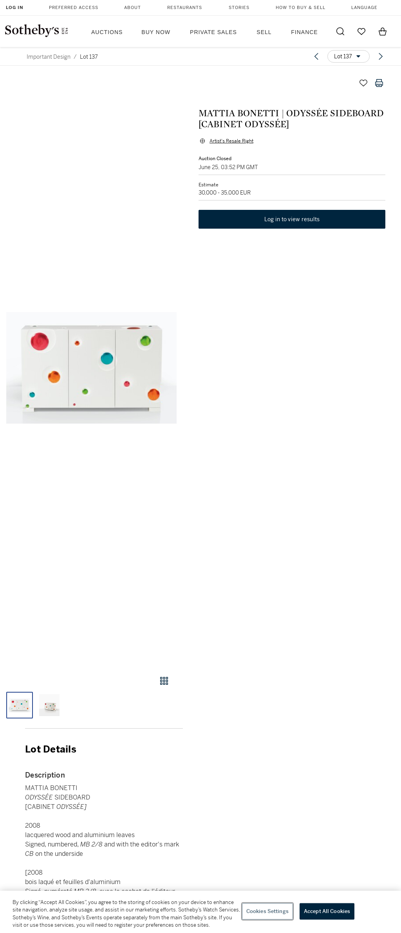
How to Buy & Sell (300, 7)
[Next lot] (380, 56)
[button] (91, 368)
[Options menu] (348, 56)
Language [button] (364, 7)
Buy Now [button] (155, 32)
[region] (200, 912)
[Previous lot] (316, 56)
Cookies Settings (267, 911)
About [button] (132, 7)
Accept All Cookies (327, 911)
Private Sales (213, 32)
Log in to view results (292, 219)
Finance (304, 32)
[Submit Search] (340, 31)
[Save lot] (363, 83)
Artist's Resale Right (231, 141)
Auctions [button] (107, 32)
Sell (263, 32)
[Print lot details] (379, 83)
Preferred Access (73, 7)
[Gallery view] (164, 681)
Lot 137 (89, 56)
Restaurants (184, 7)
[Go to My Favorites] (361, 31)
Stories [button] (239, 7)
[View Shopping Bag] (382, 31)
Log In (14, 7)
